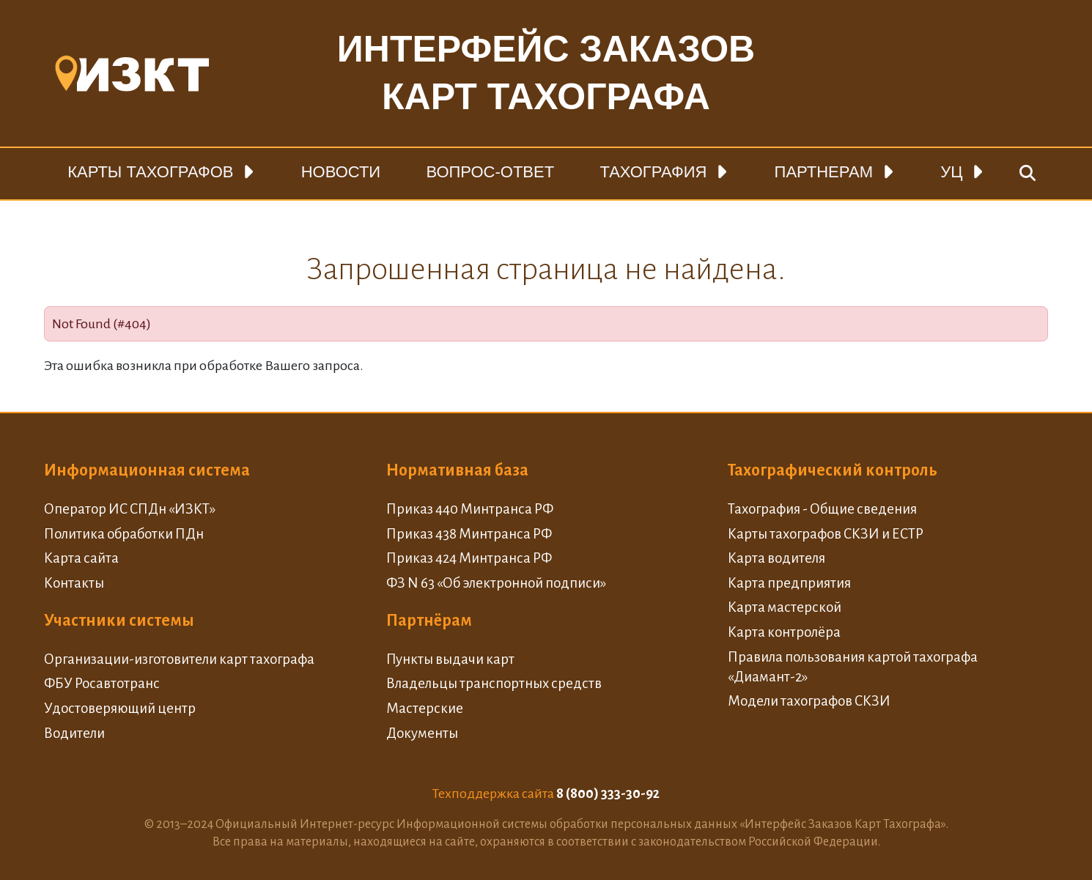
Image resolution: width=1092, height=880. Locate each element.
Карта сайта (81, 558)
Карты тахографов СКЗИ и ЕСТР (825, 533)
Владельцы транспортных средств (494, 683)
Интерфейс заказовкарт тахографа (546, 73)
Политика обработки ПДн (124, 533)
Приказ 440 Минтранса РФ (469, 509)
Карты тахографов (150, 172)
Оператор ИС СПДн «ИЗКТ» (129, 509)
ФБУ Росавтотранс (102, 683)
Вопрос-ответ (490, 172)
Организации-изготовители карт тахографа (179, 659)
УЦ (951, 172)
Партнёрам (429, 620)
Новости (340, 172)
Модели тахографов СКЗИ (809, 701)
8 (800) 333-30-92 (608, 793)
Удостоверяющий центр (120, 708)
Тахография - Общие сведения (822, 509)
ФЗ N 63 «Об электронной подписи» (496, 583)
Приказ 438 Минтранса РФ (469, 533)
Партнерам (824, 172)
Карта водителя (776, 558)
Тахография (653, 172)
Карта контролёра (784, 632)
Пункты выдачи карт (450, 659)
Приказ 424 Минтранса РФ (469, 558)
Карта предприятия (789, 583)
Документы (422, 733)
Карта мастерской (784, 607)
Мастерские (424, 708)
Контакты (74, 583)
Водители (74, 733)
